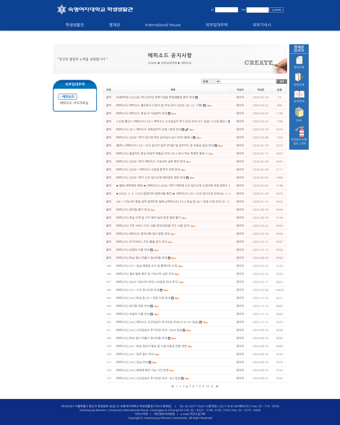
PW (243, 9)
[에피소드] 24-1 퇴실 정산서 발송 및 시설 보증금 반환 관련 (151, 346)
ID (212, 9)
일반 (295, 143)
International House (162, 25)
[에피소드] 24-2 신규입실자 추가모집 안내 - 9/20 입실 (149, 330)
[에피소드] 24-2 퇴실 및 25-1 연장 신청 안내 (143, 298)
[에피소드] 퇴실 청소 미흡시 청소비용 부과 (141, 338)
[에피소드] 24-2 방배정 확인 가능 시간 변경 (142, 370)
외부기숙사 (262, 25)
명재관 (114, 25)
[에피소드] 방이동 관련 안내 (133, 306)
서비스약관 (141, 414)
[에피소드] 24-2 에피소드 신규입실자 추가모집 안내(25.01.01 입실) (157, 322)
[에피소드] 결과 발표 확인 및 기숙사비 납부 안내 (145, 273)
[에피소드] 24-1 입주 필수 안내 (135, 354)
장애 (303, 143)
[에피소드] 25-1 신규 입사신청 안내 (137, 290)
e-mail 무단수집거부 (193, 414)
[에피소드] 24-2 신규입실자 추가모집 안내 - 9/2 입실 (148, 378)
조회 (279, 90)
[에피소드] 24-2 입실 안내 (132, 362)
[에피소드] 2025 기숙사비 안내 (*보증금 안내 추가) (147, 282)
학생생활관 (74, 25)
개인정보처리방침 (164, 414)
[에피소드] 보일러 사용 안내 (133, 314)
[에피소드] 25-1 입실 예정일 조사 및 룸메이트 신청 (146, 265)
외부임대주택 (217, 25)
